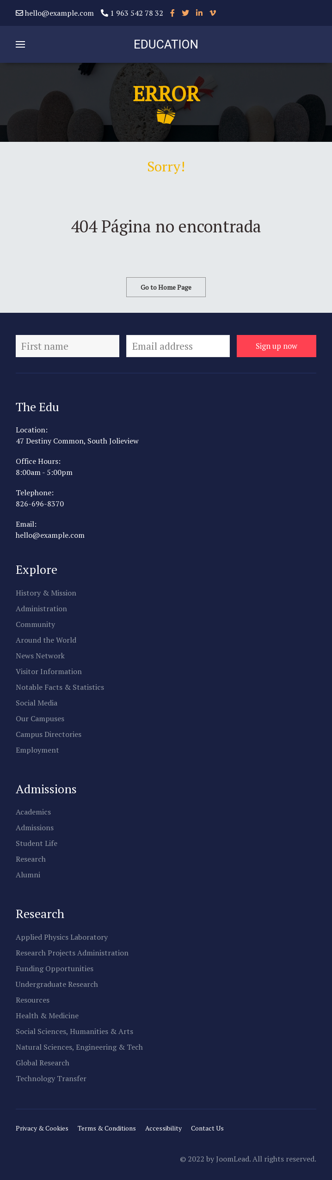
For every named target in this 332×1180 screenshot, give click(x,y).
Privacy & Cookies (42, 1128)
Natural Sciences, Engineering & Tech (79, 1047)
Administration (41, 608)
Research (31, 859)
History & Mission (46, 593)
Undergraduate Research (57, 984)
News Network (40, 656)
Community (35, 624)
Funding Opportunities (54, 968)
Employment (37, 750)
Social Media (36, 703)
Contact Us (207, 1128)
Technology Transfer (51, 1078)
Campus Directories (48, 734)
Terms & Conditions (107, 1128)
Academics (33, 812)
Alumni (28, 875)
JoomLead (232, 1159)
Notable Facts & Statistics (60, 687)
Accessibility (163, 1128)
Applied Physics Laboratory (62, 937)
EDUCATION (166, 44)
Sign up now (276, 346)
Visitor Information (49, 671)
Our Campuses (40, 718)
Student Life (36, 843)
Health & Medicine (47, 1015)
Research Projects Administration (72, 953)
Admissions (35, 827)
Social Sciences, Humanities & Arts (74, 1031)
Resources (32, 1000)
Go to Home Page (166, 287)
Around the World (46, 640)
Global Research (42, 1063)
